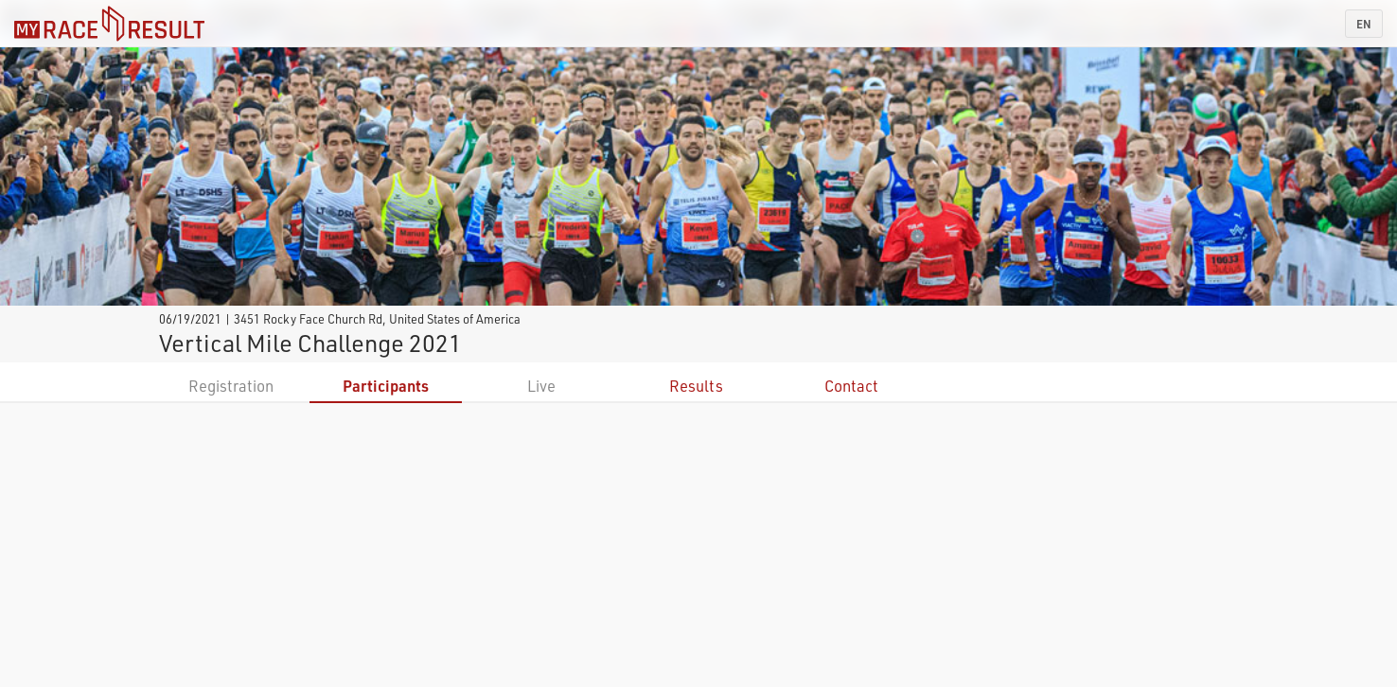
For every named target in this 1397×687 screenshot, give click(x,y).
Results (696, 386)
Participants (386, 386)
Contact (851, 386)
